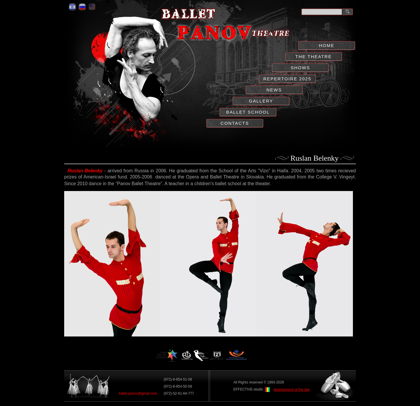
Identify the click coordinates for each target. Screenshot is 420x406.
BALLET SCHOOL (248, 112)
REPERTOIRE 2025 (287, 78)
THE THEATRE (313, 56)
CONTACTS (234, 123)
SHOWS (300, 67)
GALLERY (261, 100)
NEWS (274, 89)
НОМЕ (327, 45)
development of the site (292, 390)
